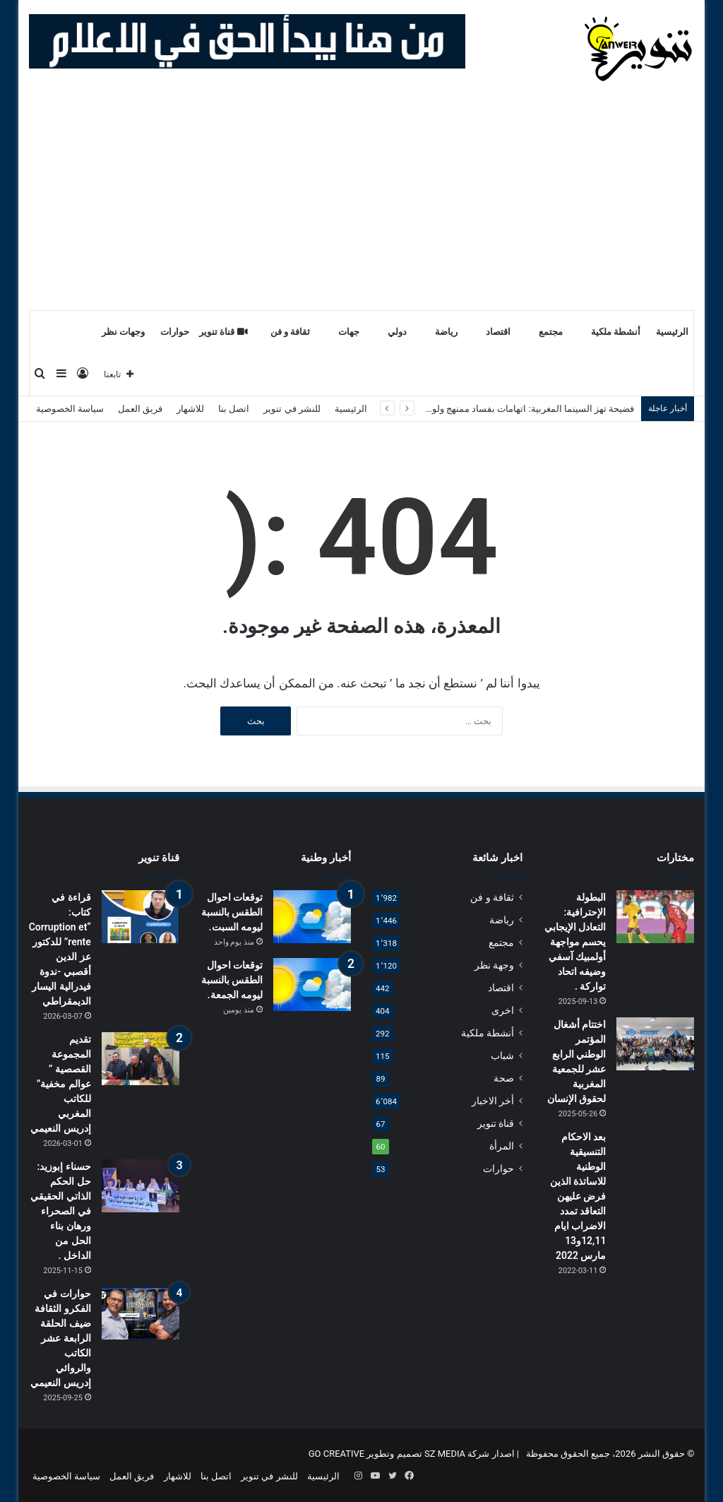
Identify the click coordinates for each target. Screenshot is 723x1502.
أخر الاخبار (493, 1100)
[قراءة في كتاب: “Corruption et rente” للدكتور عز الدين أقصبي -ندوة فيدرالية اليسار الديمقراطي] (140, 916)
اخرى (502, 1010)
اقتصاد (498, 331)
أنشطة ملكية (615, 331)
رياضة (446, 331)
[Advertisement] (361, 203)
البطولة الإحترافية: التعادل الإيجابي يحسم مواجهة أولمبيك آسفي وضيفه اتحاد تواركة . (575, 942)
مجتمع (551, 331)
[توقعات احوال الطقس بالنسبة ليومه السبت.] (312, 916)
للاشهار (190, 408)
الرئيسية (672, 331)
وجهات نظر (123, 331)
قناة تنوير (223, 331)
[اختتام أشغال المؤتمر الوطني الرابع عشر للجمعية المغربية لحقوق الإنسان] (655, 1043)
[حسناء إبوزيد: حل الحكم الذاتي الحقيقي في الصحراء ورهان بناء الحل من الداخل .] (140, 1185)
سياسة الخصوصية (70, 408)
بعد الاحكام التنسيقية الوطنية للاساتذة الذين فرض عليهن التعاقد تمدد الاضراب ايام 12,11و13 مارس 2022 (578, 1196)
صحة (504, 1078)
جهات (348, 331)
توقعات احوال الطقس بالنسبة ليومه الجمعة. (232, 979)
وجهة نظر (494, 965)
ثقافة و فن (290, 331)
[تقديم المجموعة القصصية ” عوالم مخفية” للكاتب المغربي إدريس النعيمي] (140, 1058)
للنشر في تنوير (291, 408)
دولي (397, 331)
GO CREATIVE (337, 1453)
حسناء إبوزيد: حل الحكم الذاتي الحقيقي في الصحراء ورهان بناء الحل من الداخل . (60, 1211)
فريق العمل (140, 408)
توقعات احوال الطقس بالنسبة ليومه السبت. (232, 912)
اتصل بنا (233, 408)
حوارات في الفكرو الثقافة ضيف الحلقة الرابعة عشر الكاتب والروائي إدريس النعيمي (60, 1338)
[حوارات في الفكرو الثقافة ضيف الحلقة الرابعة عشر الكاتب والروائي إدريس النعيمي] (140, 1313)
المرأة (501, 1146)
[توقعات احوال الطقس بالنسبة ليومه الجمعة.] (312, 984)
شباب (502, 1055)
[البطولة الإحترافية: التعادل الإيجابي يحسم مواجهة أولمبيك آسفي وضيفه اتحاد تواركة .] (655, 916)
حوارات (174, 331)
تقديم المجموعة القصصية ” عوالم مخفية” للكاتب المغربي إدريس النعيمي (60, 1084)
